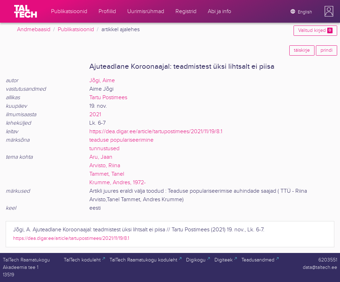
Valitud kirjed (315, 30)
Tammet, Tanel (106, 174)
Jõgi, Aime (102, 80)
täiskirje (302, 50)
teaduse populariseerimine (121, 140)
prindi (327, 50)
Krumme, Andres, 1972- (117, 182)
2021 (95, 114)
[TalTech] (25, 11)
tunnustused (104, 148)
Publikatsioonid (76, 29)
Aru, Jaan (100, 157)
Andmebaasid (33, 29)
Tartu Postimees (108, 97)
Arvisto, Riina (104, 165)
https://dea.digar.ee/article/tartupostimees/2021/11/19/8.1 (155, 131)
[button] (329, 11)
